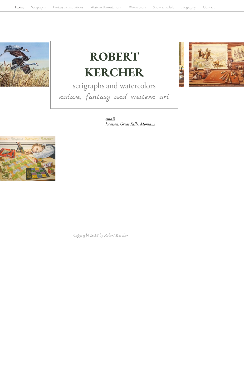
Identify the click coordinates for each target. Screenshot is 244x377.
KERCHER (114, 72)
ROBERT (114, 56)
